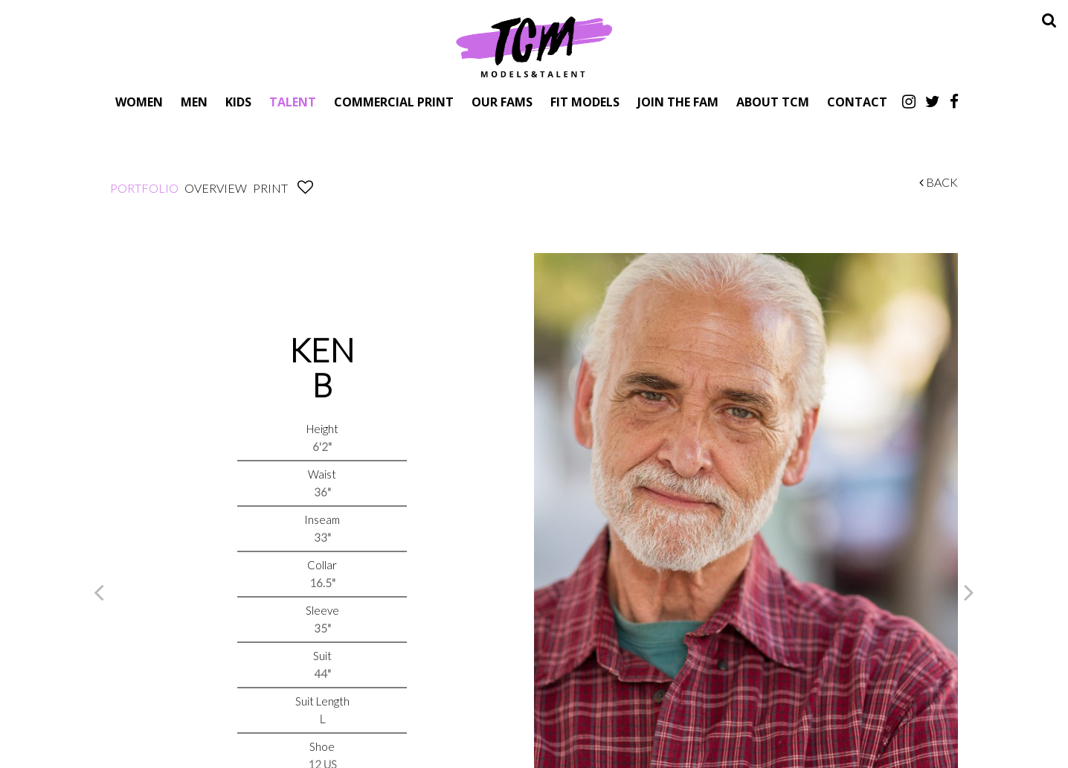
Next (969, 592)
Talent (292, 101)
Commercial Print (394, 101)
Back (938, 182)
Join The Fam (677, 101)
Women (139, 101)
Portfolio (144, 188)
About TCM (772, 101)
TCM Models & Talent (534, 46)
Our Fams (502, 101)
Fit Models (585, 101)
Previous (99, 592)
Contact (857, 101)
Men (194, 101)
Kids (238, 101)
